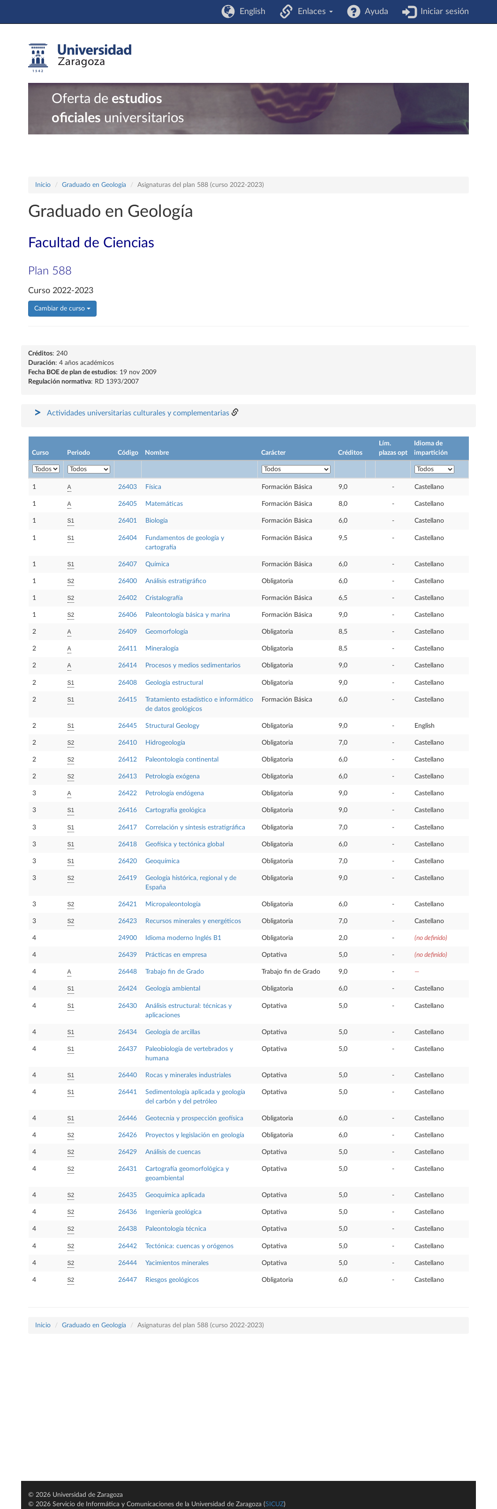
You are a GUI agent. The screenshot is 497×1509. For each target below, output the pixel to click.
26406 (127, 615)
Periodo (78, 453)
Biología (156, 521)
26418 (127, 844)
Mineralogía (162, 648)
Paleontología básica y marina (187, 615)
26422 (127, 793)
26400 (127, 581)
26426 (127, 1135)
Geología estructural (174, 683)
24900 (127, 938)
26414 (127, 665)
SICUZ (274, 1504)
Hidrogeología (165, 743)
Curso (40, 453)
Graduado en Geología (94, 185)
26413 (127, 776)
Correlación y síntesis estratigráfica (195, 827)
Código (128, 453)
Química (157, 564)
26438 (127, 1229)
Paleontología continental (181, 759)
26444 (127, 1263)
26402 (127, 598)
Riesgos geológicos (172, 1280)
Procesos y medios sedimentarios (193, 665)
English (250, 11)
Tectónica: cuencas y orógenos (189, 1246)
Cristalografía (164, 598)
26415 (127, 699)
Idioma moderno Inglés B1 (183, 938)
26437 (127, 1049)
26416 (127, 810)
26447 (127, 1280)
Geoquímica (162, 861)
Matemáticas (164, 504)
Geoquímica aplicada (175, 1195)
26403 (127, 487)
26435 (127, 1195)
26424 (127, 988)
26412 (127, 759)
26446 (127, 1118)
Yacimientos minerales (177, 1263)
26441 (127, 1092)
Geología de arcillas (172, 1032)
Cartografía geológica (175, 810)
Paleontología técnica (175, 1229)
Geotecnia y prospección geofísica (194, 1118)
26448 (127, 972)
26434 (127, 1032)
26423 (127, 921)
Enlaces (313, 11)
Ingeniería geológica (173, 1212)
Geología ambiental (172, 988)
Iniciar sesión (442, 11)
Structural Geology (172, 726)
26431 (127, 1169)
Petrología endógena (174, 793)
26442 (127, 1246)
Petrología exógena (172, 776)
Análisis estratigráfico (175, 581)
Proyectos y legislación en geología (194, 1135)
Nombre (157, 453)
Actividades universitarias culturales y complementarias (138, 413)
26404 (127, 538)
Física (153, 487)
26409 (127, 632)
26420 (127, 861)
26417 (127, 827)
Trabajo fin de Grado (174, 972)
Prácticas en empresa (176, 955)
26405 (127, 504)
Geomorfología (166, 632)
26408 (127, 683)
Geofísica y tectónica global (184, 844)
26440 (127, 1075)
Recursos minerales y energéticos (193, 921)
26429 (127, 1152)
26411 (127, 648)
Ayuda (374, 11)
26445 (127, 726)
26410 (127, 743)
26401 (127, 521)
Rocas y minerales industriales (188, 1075)
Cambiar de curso (62, 308)
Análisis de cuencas (173, 1152)
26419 (127, 878)
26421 (127, 904)
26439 (127, 955)
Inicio (43, 185)
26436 (127, 1212)
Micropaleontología (173, 904)
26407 (127, 564)
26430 (127, 1006)
